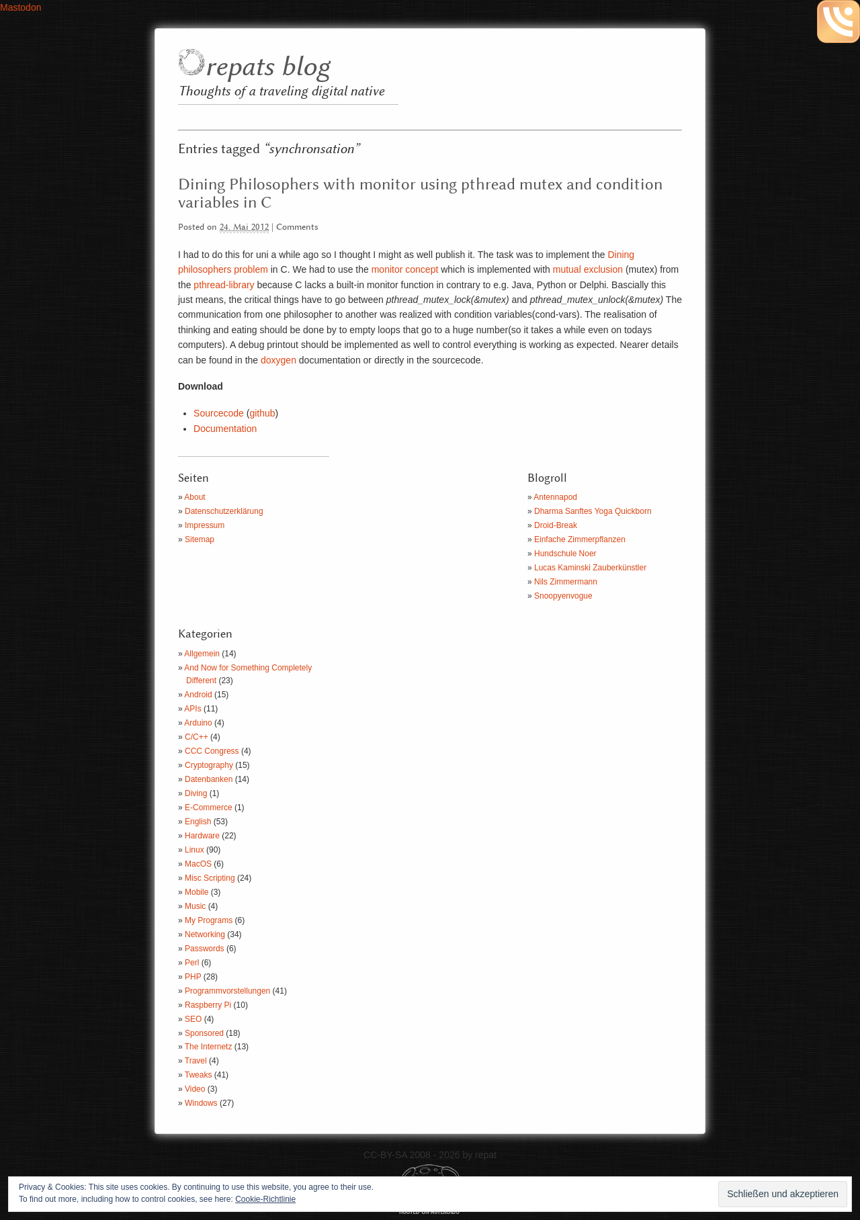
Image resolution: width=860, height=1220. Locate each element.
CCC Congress (212, 751)
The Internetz (208, 1046)
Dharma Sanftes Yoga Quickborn (593, 511)
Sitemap (199, 539)
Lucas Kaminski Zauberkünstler (590, 567)
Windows (201, 1103)
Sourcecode (219, 413)
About (194, 497)
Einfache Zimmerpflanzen (580, 539)
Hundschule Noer (565, 553)
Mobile (196, 892)
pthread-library (222, 284)
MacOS (198, 864)
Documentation (225, 428)
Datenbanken (208, 779)
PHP (193, 977)
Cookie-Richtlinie (265, 1199)
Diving (196, 793)
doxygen (278, 360)
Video (195, 1089)
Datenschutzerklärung (224, 511)
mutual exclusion (586, 269)
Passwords (204, 948)
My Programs (208, 920)
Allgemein (202, 653)
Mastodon (20, 7)
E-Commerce (208, 807)
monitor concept (405, 269)
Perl (192, 962)
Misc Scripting (210, 878)
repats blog (267, 67)
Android (198, 694)
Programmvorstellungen (227, 991)
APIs (192, 708)
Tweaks (198, 1075)
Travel (196, 1060)
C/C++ (196, 737)
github (262, 413)
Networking (205, 934)
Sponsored (204, 1033)
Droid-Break (555, 525)
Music (195, 906)
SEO (193, 1019)
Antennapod (555, 497)
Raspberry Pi (208, 1005)
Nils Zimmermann (565, 581)
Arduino (198, 723)
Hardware (202, 835)
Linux (194, 850)
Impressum (204, 525)
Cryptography (209, 765)
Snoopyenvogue (563, 596)
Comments (297, 227)
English (198, 821)
